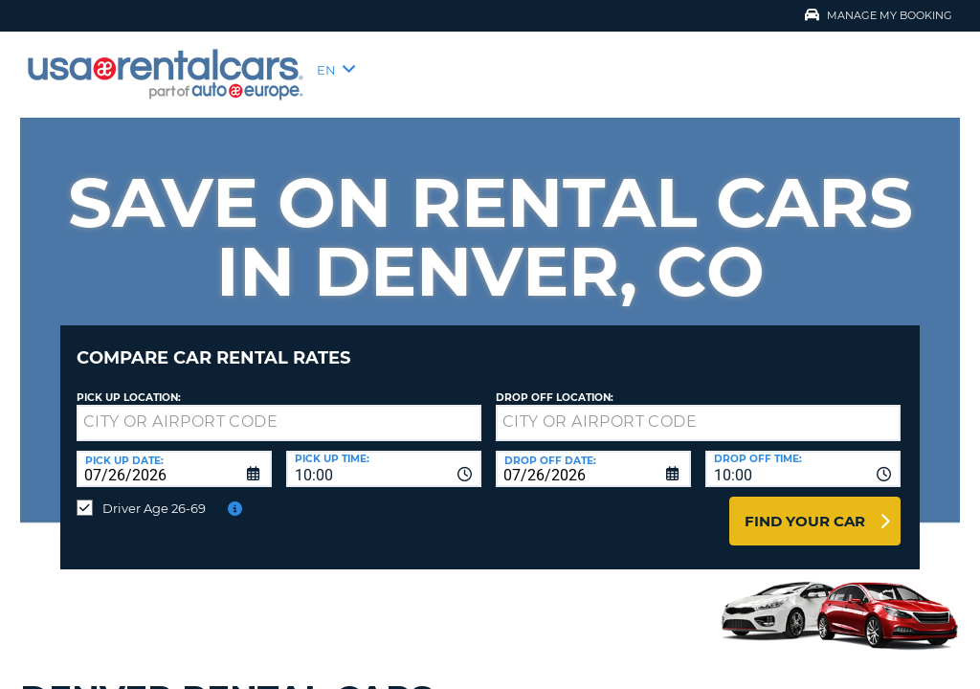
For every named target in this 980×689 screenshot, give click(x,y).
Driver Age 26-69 (154, 493)
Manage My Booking (878, 15)
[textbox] (279, 408)
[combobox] (383, 454)
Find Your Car (805, 507)
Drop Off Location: (554, 383)
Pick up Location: (129, 383)
